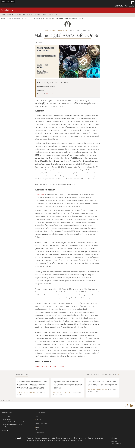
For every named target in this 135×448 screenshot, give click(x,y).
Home (3, 15)
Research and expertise (23, 15)
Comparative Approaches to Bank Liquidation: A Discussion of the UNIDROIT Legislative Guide (32, 384)
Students (38, 419)
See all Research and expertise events (102, 375)
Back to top (6, 400)
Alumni (37, 15)
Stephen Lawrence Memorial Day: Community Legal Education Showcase (67, 384)
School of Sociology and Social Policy (13, 424)
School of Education (8, 417)
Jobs (37, 427)
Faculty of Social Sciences (10, 18)
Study (9, 15)
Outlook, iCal (49, 94)
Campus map (39, 432)
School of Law (7, 10)
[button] (131, 10)
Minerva (38, 417)
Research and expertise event (57, 30)
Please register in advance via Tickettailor (50, 366)
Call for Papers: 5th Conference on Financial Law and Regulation (102, 383)
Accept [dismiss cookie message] (114, 438)
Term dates (39, 430)
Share (40, 42)
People (44, 15)
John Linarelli (40, 194)
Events (23, 18)
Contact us (53, 15)
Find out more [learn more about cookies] (116, 443)
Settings (114, 441)
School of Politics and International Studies (15, 422)
